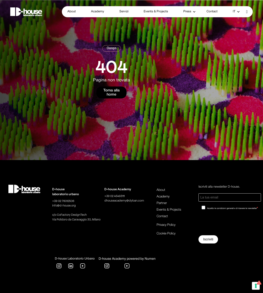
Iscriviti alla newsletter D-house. (219, 186)
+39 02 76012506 (63, 201)
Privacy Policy (166, 225)
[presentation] (229, 224)
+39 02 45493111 (114, 196)
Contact (212, 11)
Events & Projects (156, 11)
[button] (187, 11)
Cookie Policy (166, 233)
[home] (26, 11)
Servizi (123, 11)
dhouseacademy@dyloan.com (124, 200)
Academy (97, 11)
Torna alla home (111, 92)
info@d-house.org (64, 205)
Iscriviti (208, 239)
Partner (162, 203)
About (71, 11)
